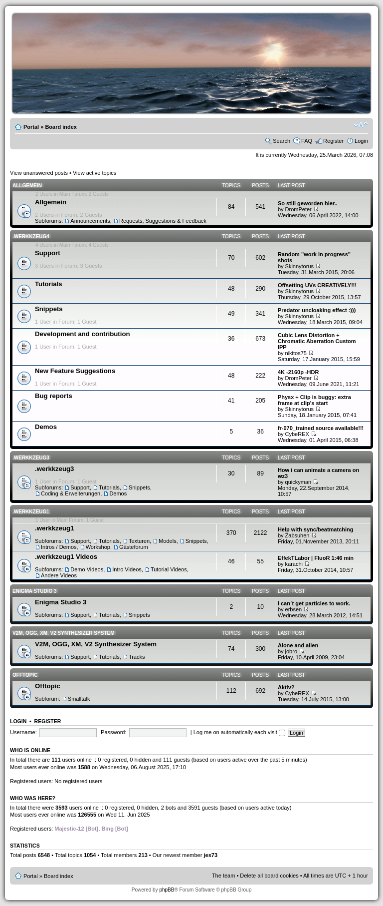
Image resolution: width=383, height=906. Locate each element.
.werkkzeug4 (30, 236)
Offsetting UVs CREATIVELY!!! (317, 285)
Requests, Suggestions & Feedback (162, 221)
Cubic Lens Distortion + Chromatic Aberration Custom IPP (317, 341)
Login (361, 141)
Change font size (361, 124)
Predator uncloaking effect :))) (317, 310)
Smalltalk (79, 699)
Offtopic (24, 675)
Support (47, 253)
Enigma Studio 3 (34, 591)
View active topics (94, 173)
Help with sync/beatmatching (316, 529)
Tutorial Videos (169, 569)
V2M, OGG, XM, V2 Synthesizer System (63, 633)
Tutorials (48, 284)
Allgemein (27, 185)
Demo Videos (86, 569)
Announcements (90, 221)
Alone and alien (298, 645)
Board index (61, 127)
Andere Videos (59, 575)
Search (281, 141)
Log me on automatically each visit (239, 732)
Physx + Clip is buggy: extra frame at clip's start (314, 400)
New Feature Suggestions (75, 371)
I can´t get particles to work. (314, 603)
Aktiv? (286, 687)
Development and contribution (82, 334)
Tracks (137, 657)
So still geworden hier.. (308, 203)
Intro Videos (127, 569)
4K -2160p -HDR (298, 372)
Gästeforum (133, 547)
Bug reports (53, 396)
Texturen (139, 541)
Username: (23, 732)
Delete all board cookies (269, 876)
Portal (31, 127)
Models (167, 541)
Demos (46, 427)
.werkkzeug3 (30, 457)
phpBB (166, 890)
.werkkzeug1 (30, 511)
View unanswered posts (39, 173)
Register (333, 141)
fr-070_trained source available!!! (321, 428)
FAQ (306, 141)
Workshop (98, 547)
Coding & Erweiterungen (70, 493)
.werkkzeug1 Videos (66, 556)
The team (223, 876)
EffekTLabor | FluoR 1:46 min (316, 558)
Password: (113, 732)
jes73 (210, 855)
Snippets (49, 309)
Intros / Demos (59, 547)
